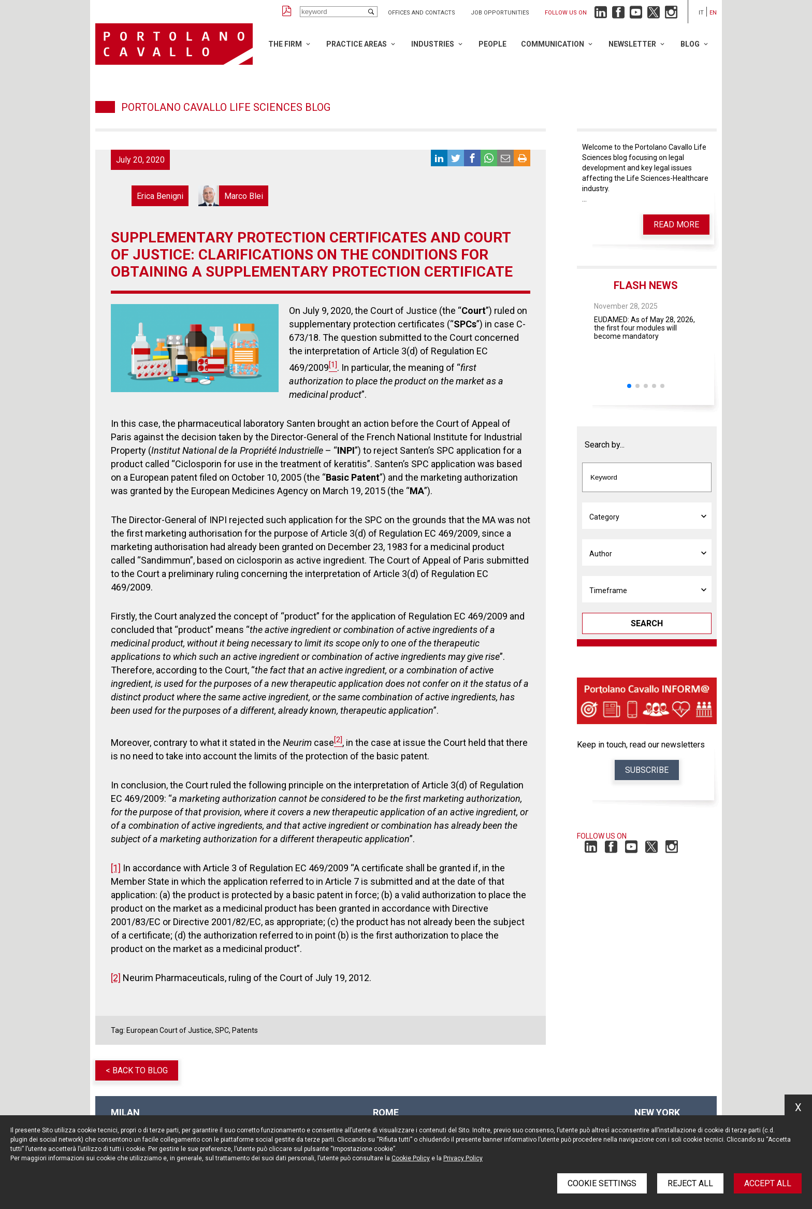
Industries (432, 44)
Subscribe (647, 770)
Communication (552, 44)
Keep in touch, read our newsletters (641, 745)
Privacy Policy (463, 1158)
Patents (245, 1030)
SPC (222, 1030)
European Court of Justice (169, 1030)
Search (647, 623)
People (492, 44)
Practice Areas (356, 44)
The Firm (285, 44)
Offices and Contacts (421, 12)
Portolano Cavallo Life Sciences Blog (225, 107)
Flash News (646, 285)
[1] (116, 867)
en (713, 12)
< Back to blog (137, 1070)
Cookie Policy (411, 1158)
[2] (116, 977)
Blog (690, 44)
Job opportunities (500, 12)
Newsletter (632, 44)
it (701, 12)
